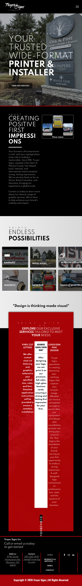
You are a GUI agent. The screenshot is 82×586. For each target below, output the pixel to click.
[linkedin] (73, 555)
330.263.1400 (31, 557)
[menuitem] (10, 263)
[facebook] (64, 555)
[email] (69, 555)
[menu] (77, 6)
